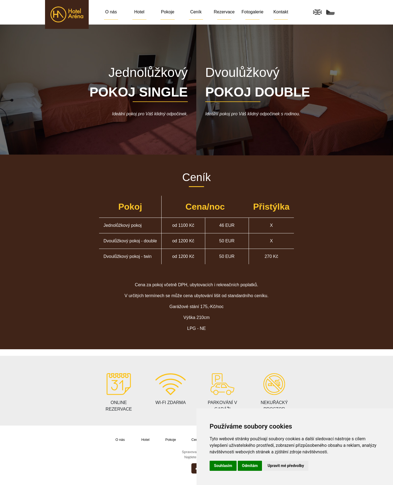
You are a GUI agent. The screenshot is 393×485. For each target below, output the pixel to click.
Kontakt (280, 12)
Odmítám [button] (250, 465)
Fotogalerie (252, 12)
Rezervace (224, 12)
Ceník (196, 12)
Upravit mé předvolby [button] (285, 465)
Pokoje (167, 12)
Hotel (139, 12)
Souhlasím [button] (223, 465)
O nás (111, 12)
